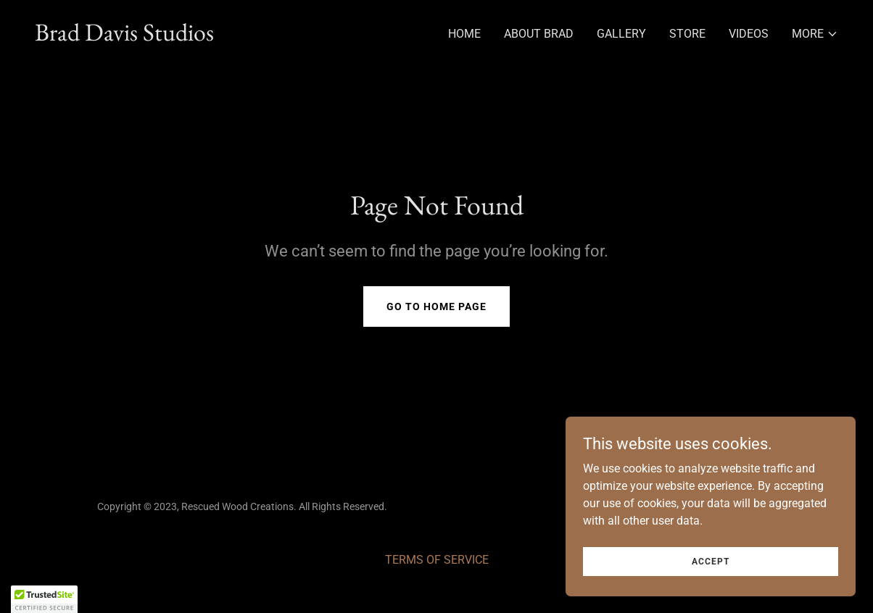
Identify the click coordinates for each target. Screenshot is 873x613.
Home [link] (464, 34)
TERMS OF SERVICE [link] (437, 560)
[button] (815, 34)
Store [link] (687, 34)
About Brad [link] (539, 34)
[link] (124, 36)
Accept (710, 561)
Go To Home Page (436, 306)
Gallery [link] (621, 34)
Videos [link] (749, 34)
